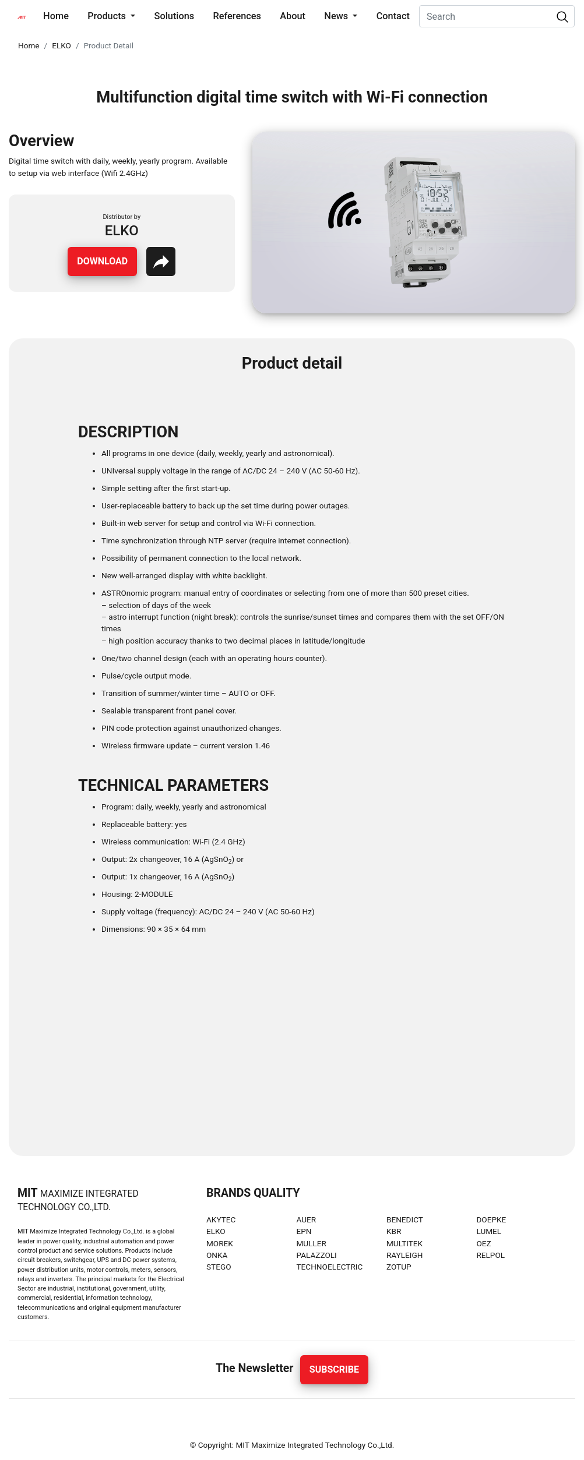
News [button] (337, 16)
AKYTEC (220, 1219)
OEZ (483, 1243)
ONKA (216, 1255)
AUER (306, 1219)
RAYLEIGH (404, 1255)
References (237, 16)
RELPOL (490, 1255)
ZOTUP (398, 1266)
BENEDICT (404, 1219)
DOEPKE (491, 1219)
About (292, 16)
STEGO (218, 1266)
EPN (303, 1231)
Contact (393, 16)
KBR (393, 1231)
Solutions (174, 16)
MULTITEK (404, 1243)
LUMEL (488, 1231)
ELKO (61, 45)
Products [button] (107, 16)
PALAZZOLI (316, 1255)
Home (58, 15)
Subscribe (334, 1369)
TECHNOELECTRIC (329, 1266)
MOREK (219, 1243)
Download (102, 261)
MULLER (311, 1243)
